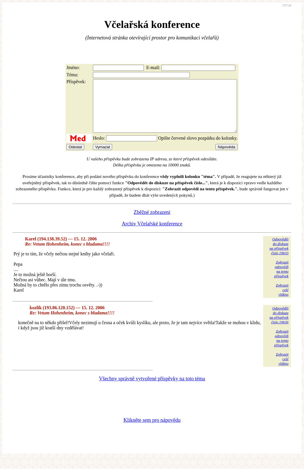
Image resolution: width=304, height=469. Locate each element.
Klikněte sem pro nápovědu (151, 430)
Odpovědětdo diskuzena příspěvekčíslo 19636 (278, 325)
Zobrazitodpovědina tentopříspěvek (281, 279)
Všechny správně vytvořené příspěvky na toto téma (152, 389)
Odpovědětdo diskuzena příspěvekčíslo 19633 (278, 256)
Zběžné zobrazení (152, 222)
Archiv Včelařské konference (152, 234)
